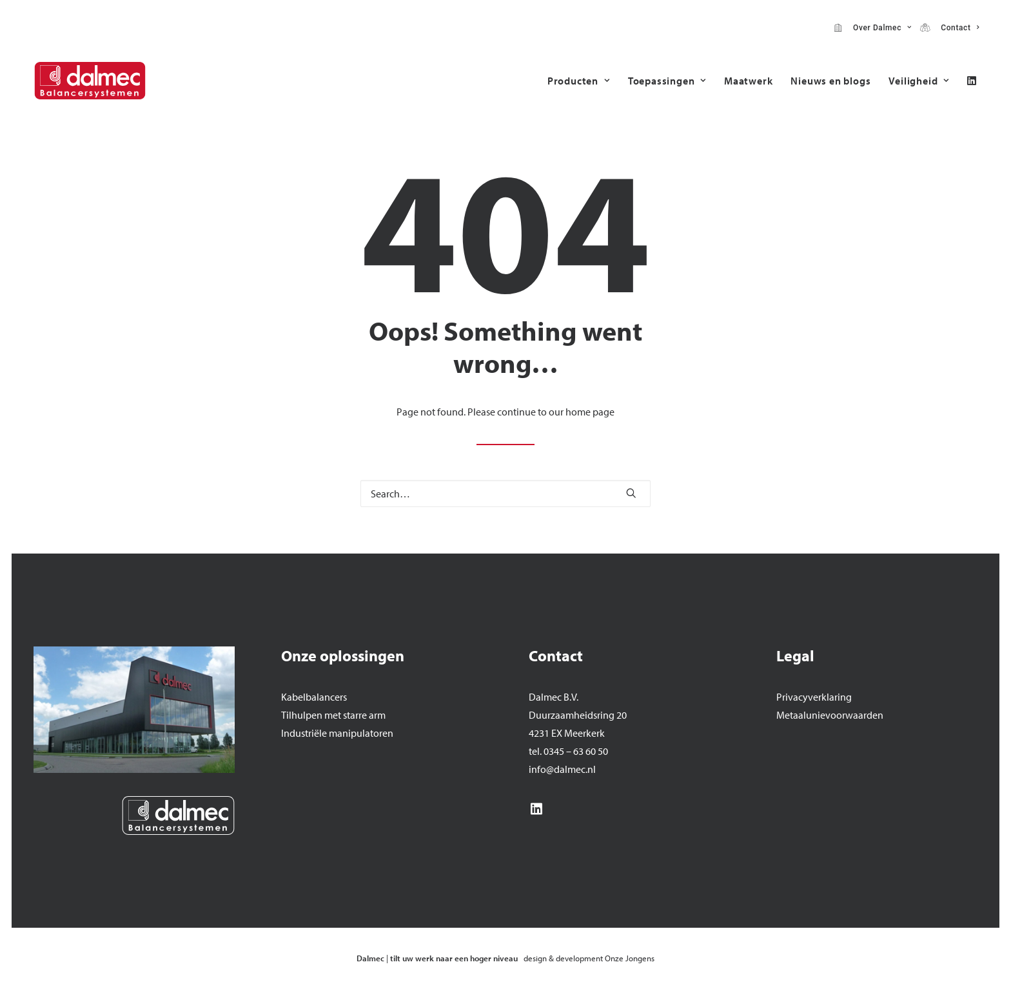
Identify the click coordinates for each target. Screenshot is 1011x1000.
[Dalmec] (90, 80)
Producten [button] (578, 80)
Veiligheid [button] (918, 80)
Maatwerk (748, 80)
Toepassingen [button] (667, 80)
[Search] (505, 493)
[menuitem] (873, 28)
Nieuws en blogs (830, 80)
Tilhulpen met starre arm (333, 714)
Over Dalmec (880, 27)
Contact (957, 27)
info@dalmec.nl (562, 769)
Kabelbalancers (314, 696)
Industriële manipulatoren (337, 732)
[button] (971, 80)
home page (589, 411)
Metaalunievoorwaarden (829, 714)
